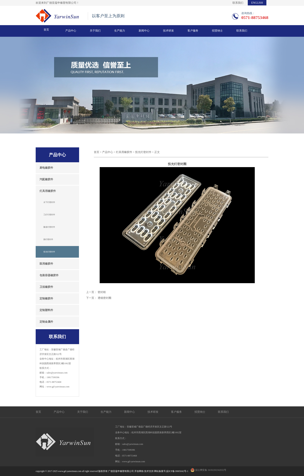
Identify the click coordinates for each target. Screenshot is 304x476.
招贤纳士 (217, 30)
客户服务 (192, 30)
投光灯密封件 (143, 152)
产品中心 (70, 30)
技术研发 (168, 30)
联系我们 (237, 2)
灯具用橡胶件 (124, 152)
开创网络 (139, 471)
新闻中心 (144, 30)
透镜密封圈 (104, 298)
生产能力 (119, 30)
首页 (46, 29)
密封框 (102, 292)
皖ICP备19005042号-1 (177, 471)
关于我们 (95, 30)
